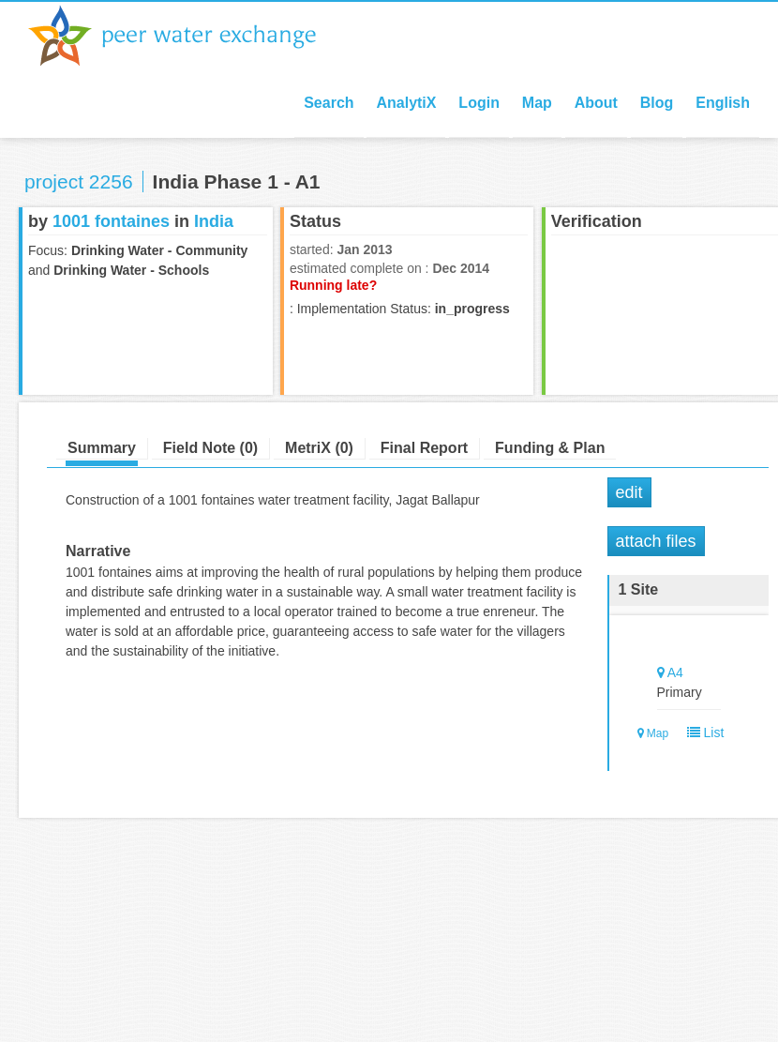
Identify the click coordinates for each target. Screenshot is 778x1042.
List (702, 732)
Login (479, 103)
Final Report (424, 448)
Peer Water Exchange (187, 35)
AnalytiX (406, 103)
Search (328, 103)
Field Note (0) (210, 448)
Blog (657, 103)
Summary (101, 448)
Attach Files (656, 541)
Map (537, 103)
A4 (675, 672)
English (723, 103)
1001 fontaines (111, 221)
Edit (629, 492)
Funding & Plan (550, 448)
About (596, 103)
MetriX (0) (319, 448)
